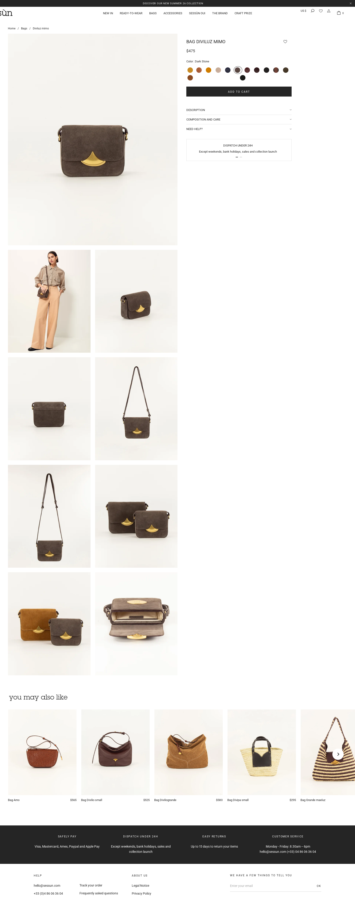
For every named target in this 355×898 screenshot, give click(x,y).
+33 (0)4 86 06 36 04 (48, 893)
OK (319, 886)
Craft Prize (243, 14)
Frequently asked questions (98, 893)
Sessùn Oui (197, 14)
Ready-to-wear (131, 14)
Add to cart (251, 90)
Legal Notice (140, 885)
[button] (249, 156)
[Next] (338, 754)
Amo (14, 800)
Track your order (90, 885)
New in (108, 14)
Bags (153, 14)
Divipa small (238, 800)
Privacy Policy (141, 893)
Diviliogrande (166, 800)
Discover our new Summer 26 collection (173, 3)
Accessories (172, 14)
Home (11, 28)
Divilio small (92, 800)
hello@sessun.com (47, 885)
